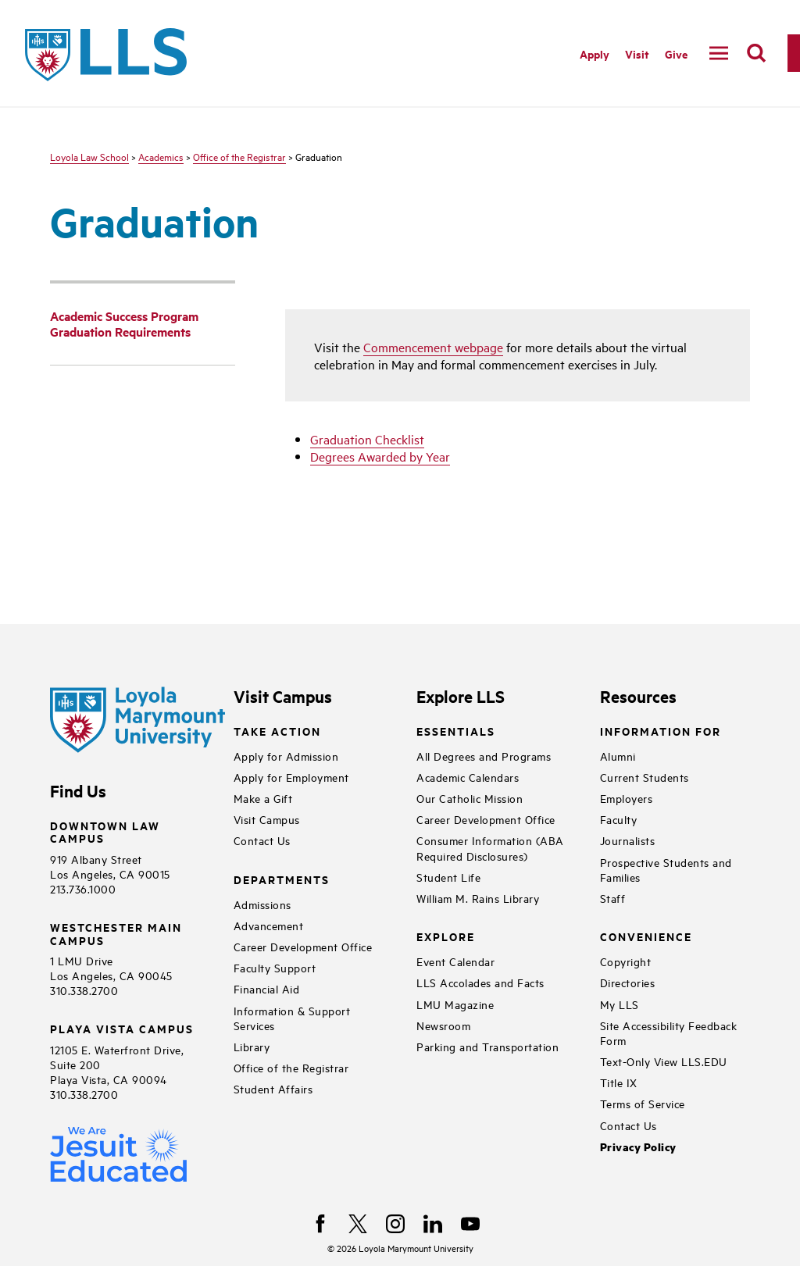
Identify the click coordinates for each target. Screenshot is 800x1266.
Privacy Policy (638, 1146)
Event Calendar (455, 961)
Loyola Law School (89, 156)
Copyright (626, 961)
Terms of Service (642, 1103)
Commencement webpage (433, 346)
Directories (627, 982)
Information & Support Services (292, 1017)
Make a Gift (263, 797)
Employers (626, 797)
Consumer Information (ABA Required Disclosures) (490, 847)
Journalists (627, 840)
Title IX (619, 1082)
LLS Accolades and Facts (480, 982)
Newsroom (443, 1025)
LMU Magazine (455, 1004)
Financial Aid (267, 988)
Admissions (262, 904)
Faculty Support (275, 967)
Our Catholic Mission (469, 797)
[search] (756, 53)
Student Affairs (273, 1088)
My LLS (619, 1004)
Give (676, 53)
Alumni (618, 755)
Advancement (269, 925)
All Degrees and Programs (483, 755)
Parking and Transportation (487, 1046)
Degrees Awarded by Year (380, 456)
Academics (161, 156)
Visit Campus (267, 818)
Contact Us (262, 840)
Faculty (619, 818)
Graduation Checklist (367, 439)
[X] (358, 1224)
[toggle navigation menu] (719, 53)
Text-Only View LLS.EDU (663, 1061)
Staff (613, 897)
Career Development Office (303, 946)
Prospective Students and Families (666, 869)
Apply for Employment (291, 776)
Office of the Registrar (239, 156)
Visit (637, 53)
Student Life (448, 876)
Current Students (644, 776)
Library (252, 1046)
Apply (594, 53)
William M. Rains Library (477, 897)
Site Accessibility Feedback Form (669, 1032)
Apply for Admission (286, 755)
